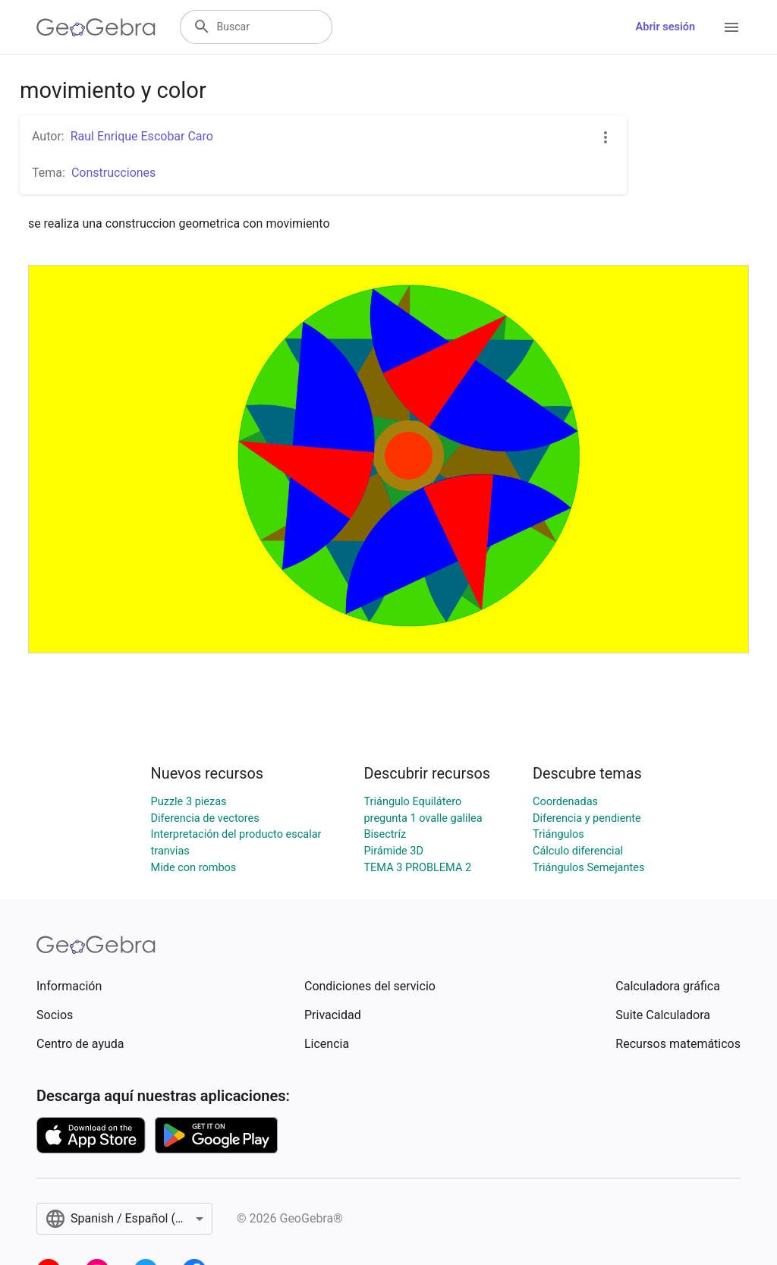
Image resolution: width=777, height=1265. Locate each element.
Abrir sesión (665, 26)
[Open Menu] (731, 27)
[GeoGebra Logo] (96, 27)
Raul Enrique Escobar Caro (142, 136)
